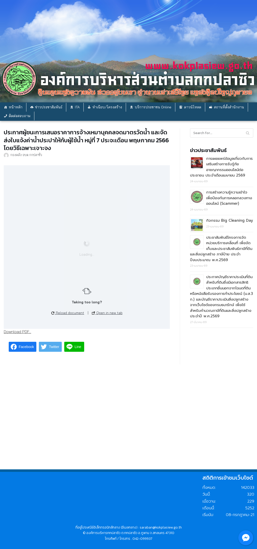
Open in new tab (107, 313)
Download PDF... (17, 331)
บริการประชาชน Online (153, 107)
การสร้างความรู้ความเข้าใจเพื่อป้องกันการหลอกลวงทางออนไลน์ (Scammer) (229, 197)
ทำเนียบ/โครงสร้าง (107, 107)
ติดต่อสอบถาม (19, 116)
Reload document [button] (67, 313)
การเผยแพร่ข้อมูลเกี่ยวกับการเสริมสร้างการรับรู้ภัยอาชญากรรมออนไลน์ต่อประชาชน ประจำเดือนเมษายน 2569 (221, 167)
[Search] (247, 133)
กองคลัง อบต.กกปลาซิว (26, 155)
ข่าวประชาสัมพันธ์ (48, 107)
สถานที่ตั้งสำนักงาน (229, 107)
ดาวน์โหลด (192, 107)
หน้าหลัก (15, 107)
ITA (77, 107)
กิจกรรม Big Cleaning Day (229, 220)
